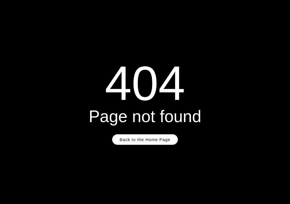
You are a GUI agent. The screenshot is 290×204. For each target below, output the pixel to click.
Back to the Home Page (145, 139)
